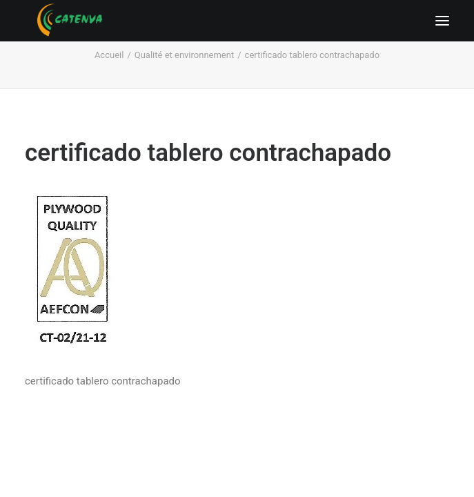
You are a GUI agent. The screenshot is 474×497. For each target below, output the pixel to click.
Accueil (109, 55)
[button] (442, 20)
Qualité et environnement (184, 55)
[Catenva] (70, 20)
